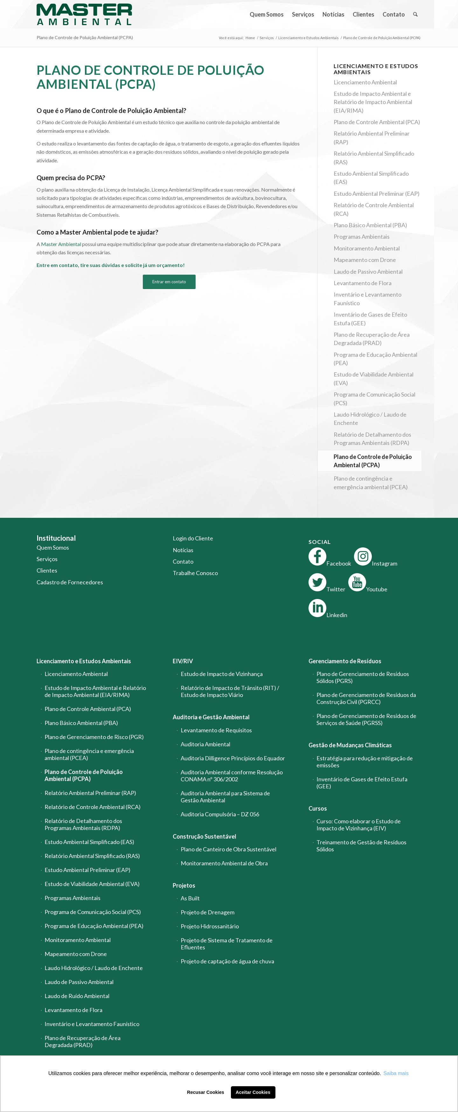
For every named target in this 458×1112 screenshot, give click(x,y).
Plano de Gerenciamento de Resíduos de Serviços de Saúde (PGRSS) (366, 719)
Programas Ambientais (362, 236)
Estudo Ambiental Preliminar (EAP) (377, 193)
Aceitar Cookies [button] (253, 1092)
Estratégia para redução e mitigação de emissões (364, 762)
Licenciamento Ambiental (365, 82)
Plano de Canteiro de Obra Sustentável (228, 849)
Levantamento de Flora (363, 282)
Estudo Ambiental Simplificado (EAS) (371, 177)
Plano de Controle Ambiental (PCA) (377, 121)
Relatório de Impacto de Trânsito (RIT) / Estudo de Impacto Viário (230, 691)
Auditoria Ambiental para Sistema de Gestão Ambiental (225, 797)
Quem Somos (53, 547)
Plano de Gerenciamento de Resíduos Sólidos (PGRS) (362, 677)
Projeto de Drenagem (207, 912)
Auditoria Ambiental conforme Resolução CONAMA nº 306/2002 (232, 776)
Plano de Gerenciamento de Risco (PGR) (94, 736)
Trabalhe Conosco (195, 572)
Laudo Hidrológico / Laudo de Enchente (370, 418)
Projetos (184, 885)
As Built (190, 898)
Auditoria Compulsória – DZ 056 (220, 814)
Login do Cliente (193, 538)
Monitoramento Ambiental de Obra (224, 863)
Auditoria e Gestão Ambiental (211, 717)
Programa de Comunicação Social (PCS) (374, 398)
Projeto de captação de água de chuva (227, 961)
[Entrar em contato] (169, 282)
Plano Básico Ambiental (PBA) (370, 225)
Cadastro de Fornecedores (70, 582)
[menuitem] (267, 14)
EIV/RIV (183, 661)
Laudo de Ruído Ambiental (77, 995)
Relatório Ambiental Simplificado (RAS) (374, 157)
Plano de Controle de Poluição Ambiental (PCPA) (85, 37)
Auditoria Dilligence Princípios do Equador (233, 758)
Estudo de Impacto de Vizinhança (222, 673)
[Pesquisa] (415, 14)
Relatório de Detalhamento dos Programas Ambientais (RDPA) (372, 438)
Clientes (47, 570)
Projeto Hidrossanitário (210, 926)
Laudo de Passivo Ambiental (368, 271)
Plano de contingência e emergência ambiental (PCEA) (371, 482)
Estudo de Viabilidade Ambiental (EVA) (373, 378)
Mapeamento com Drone (365, 259)
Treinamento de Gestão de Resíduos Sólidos (361, 846)
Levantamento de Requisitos (216, 730)
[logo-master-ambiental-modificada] (84, 14)
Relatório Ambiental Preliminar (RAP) (372, 137)
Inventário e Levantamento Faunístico (367, 298)
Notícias (183, 549)
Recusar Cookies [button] (205, 1092)
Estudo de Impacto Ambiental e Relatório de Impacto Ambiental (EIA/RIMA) (373, 102)
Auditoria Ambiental (205, 744)
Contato (183, 561)
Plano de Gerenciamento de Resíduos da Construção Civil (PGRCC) (366, 698)
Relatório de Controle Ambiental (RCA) (374, 209)
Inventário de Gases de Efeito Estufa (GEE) (370, 318)
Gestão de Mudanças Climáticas (350, 745)
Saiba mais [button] (396, 1073)
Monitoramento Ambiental (367, 248)
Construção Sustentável (204, 836)
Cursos (318, 808)
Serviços (47, 558)
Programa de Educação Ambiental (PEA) (375, 358)
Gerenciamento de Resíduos (345, 661)
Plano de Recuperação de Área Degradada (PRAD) (372, 338)
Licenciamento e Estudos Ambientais (84, 661)
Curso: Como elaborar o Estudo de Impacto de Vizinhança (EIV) (358, 825)
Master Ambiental (61, 244)
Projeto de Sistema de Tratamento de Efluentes (227, 944)
